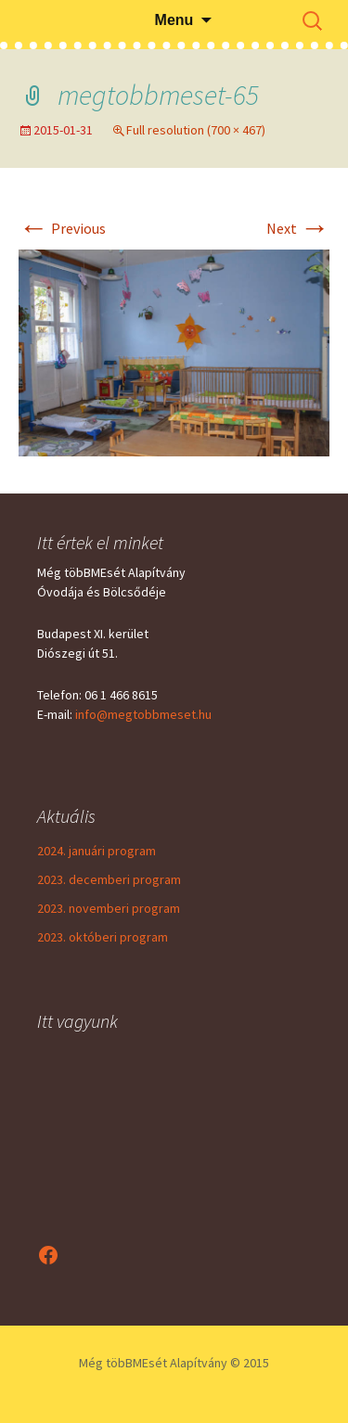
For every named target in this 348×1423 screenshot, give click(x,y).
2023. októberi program (102, 937)
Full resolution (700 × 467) (195, 130)
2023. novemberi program (108, 908)
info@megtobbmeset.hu (143, 714)
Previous (62, 228)
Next (297, 228)
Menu (174, 20)
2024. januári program (96, 850)
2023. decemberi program (109, 879)
